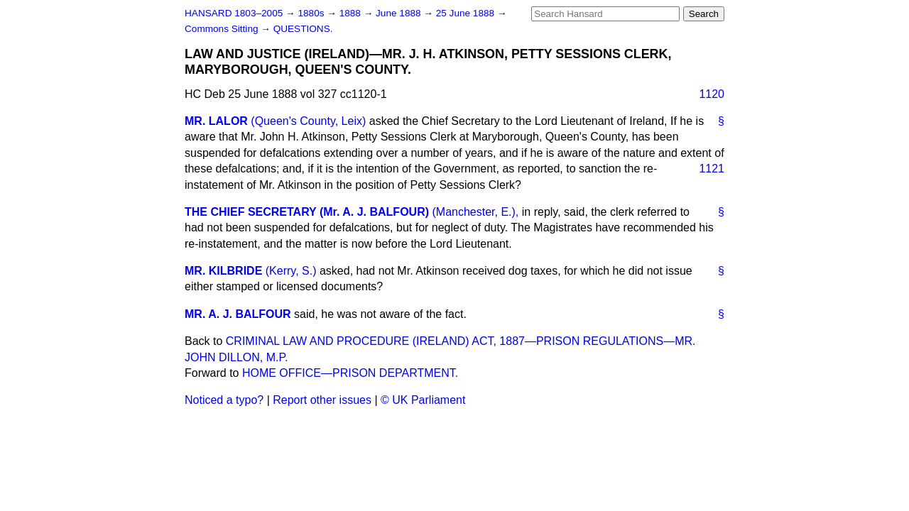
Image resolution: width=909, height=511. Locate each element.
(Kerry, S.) (291, 271)
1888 (351, 13)
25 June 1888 (466, 13)
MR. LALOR (216, 121)
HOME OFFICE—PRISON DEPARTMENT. (350, 373)
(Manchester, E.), (475, 212)
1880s (312, 13)
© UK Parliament (423, 400)
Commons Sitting (223, 28)
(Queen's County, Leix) (308, 121)
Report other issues (322, 400)
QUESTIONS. (303, 28)
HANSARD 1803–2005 (234, 13)
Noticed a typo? (224, 400)
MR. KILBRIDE (223, 271)
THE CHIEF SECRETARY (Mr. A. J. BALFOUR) (307, 212)
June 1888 (399, 13)
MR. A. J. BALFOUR (238, 314)
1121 (711, 169)
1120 (711, 94)
